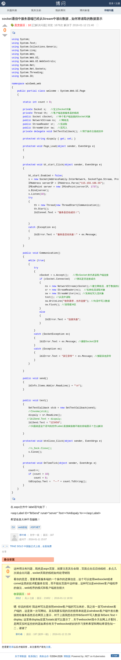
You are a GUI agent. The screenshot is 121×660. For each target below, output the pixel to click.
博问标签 (85, 10)
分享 (4, 551)
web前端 (22, 527)
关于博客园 (20, 656)
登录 (111, 3)
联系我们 (33, 656)
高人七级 (29, 598)
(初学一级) (43, 634)
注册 (117, 3)
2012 (18, 598)
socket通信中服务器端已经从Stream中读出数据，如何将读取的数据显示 (52, 18)
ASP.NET (35, 527)
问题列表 (12, 10)
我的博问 (60, 10)
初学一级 (34, 535)
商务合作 (44, 656)
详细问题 (108, 10)
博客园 (67, 656)
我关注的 (36, 10)
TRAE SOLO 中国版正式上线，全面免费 (31, 546)
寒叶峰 (22, 535)
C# (13, 527)
